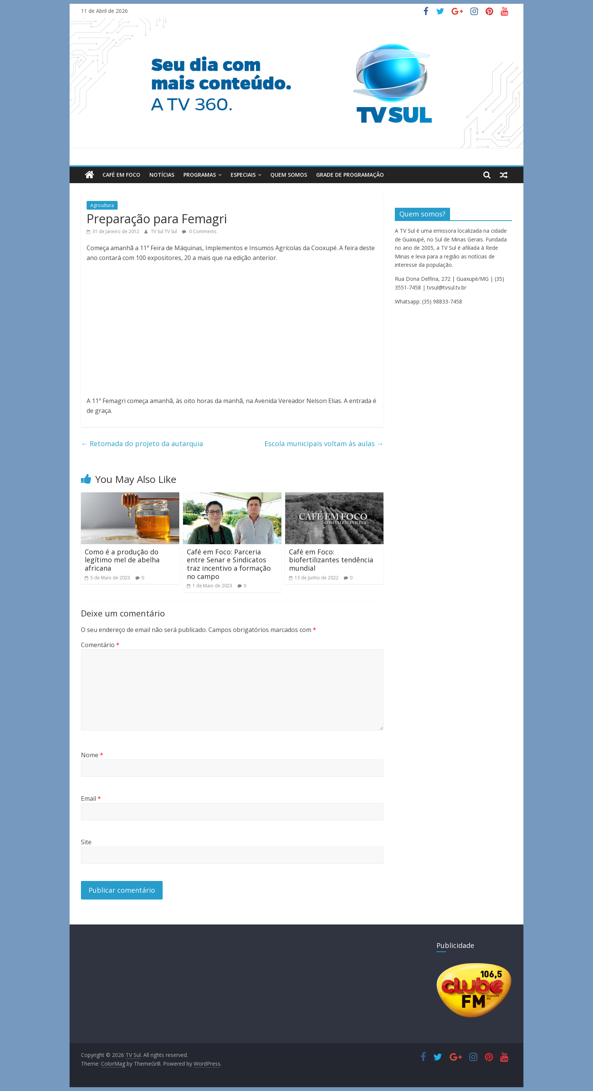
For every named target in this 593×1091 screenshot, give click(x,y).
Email (91, 798)
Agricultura (102, 205)
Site (86, 842)
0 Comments (199, 231)
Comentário (100, 645)
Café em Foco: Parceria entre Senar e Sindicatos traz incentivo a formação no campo (229, 564)
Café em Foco (121, 174)
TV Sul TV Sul (164, 231)
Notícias (161, 174)
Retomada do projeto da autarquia (142, 443)
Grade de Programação (350, 174)
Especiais (243, 174)
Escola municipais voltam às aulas (323, 443)
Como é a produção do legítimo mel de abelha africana (122, 560)
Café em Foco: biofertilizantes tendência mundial (331, 560)
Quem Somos (288, 174)
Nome (92, 755)
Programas (199, 174)
